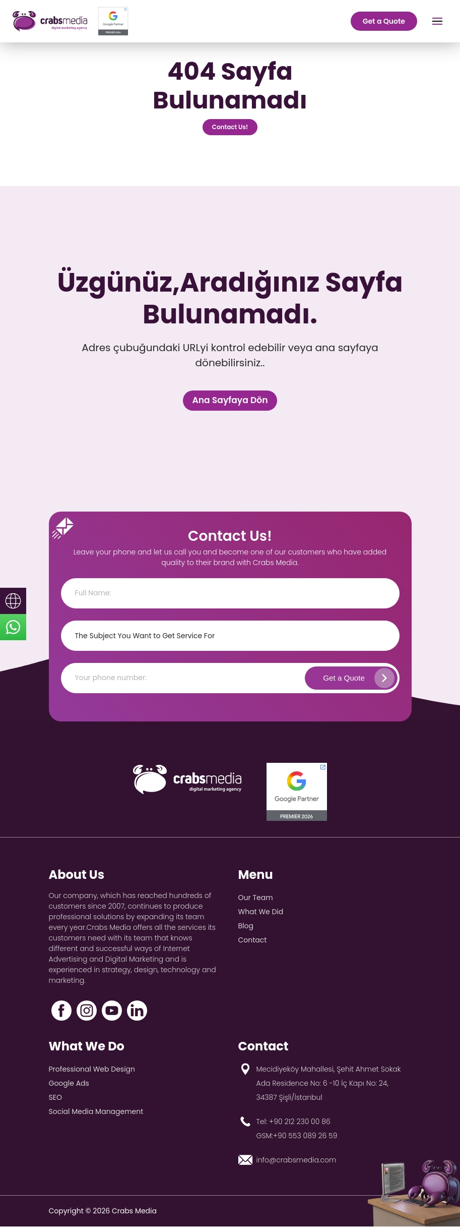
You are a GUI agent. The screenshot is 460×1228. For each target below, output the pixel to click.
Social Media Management (96, 1113)
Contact (252, 941)
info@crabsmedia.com (296, 1161)
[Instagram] (87, 1012)
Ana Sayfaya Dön (230, 401)
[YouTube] (112, 1012)
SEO (55, 1099)
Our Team (255, 899)
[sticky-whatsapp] (13, 627)
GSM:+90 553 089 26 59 (297, 1137)
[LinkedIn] (137, 1012)
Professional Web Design (92, 1071)
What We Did (261, 913)
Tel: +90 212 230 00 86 (293, 1123)
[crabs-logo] (50, 21)
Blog (245, 927)
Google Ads (69, 1085)
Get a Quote (384, 21)
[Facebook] (61, 1012)
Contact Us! (230, 128)
